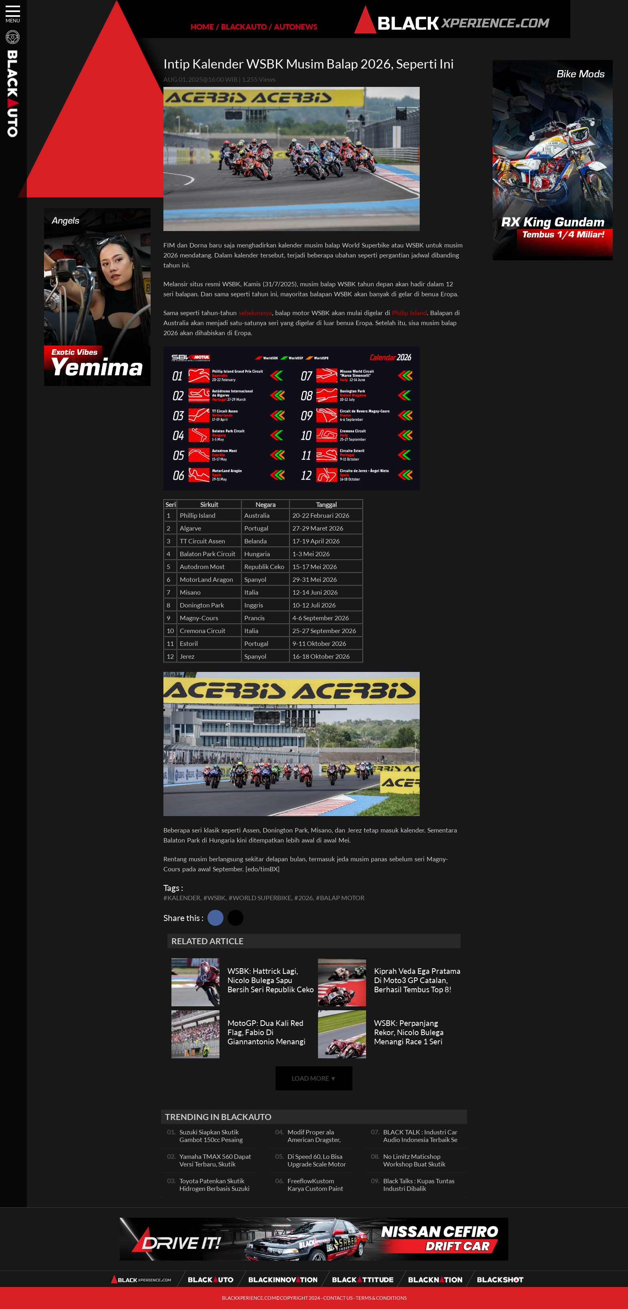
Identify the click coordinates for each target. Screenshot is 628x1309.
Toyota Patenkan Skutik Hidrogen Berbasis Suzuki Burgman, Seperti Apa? (214, 1188)
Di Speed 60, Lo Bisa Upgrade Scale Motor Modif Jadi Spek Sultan (317, 1167)
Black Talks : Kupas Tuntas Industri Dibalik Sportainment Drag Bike (419, 1188)
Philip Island (409, 312)
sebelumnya (255, 312)
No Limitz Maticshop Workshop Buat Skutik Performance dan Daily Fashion (414, 1167)
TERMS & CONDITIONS (381, 1298)
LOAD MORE (314, 1078)
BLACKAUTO (216, 26)
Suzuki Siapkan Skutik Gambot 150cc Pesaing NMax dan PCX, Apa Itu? (213, 1139)
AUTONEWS (268, 26)
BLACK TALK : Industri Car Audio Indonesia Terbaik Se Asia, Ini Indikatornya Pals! (420, 1139)
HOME (174, 26)
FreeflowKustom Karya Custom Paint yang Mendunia (315, 1188)
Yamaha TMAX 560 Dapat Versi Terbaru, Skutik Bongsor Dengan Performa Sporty (216, 1167)
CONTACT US (337, 1298)
